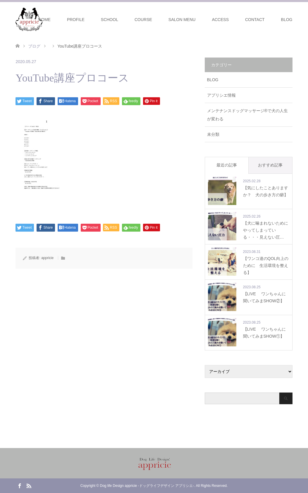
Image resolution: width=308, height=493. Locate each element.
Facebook (19, 485)
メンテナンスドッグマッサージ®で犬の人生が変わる (247, 114)
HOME (44, 19)
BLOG (286, 19)
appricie (47, 258)
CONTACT (255, 19)
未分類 (213, 134)
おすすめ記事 (270, 165)
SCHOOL (109, 19)
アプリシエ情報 (221, 95)
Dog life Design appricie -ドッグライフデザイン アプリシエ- (147, 486)
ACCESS (220, 19)
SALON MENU (182, 19)
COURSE (143, 19)
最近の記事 (226, 165)
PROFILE (76, 19)
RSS (28, 485)
